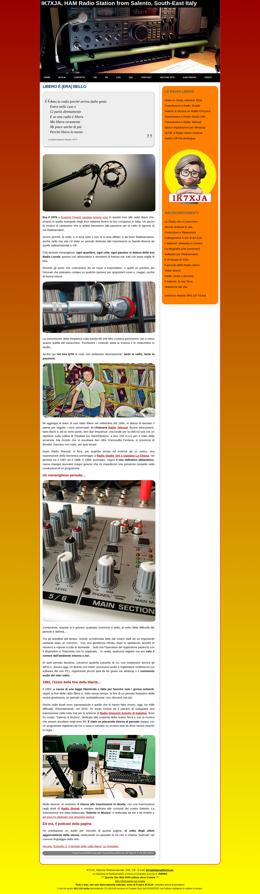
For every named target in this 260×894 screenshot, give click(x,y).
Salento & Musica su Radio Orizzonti (187, 111)
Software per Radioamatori (181, 254)
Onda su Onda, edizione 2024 (183, 100)
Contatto (79, 77)
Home (47, 77)
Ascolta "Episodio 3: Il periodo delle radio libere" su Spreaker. (81, 846)
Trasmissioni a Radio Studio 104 (185, 116)
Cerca (208, 77)
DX (106, 77)
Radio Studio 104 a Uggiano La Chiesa (123, 455)
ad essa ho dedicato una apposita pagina (68, 817)
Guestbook (189, 77)
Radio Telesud (118, 427)
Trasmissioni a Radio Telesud (183, 122)
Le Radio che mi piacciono (181, 221)
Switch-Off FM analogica (180, 138)
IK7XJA (62, 77)
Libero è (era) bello (64, 86)
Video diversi (173, 270)
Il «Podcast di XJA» (177, 259)
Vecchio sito (167, 77)
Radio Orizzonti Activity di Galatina (123, 713)
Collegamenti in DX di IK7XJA (183, 237)
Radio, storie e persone (179, 276)
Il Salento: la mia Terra (179, 281)
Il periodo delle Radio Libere (182, 265)
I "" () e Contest (183, 243)
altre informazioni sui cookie (130, 881)
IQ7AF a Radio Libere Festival (183, 132)
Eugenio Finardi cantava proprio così (84, 217)
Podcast (146, 77)
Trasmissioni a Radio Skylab (182, 105)
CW (95, 77)
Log (118, 77)
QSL (131, 77)
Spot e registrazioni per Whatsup (185, 127)
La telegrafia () (182, 248)
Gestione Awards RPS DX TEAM (185, 295)
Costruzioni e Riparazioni (180, 232)
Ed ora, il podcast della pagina (67, 824)
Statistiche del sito (176, 286)
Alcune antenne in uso (178, 227)
